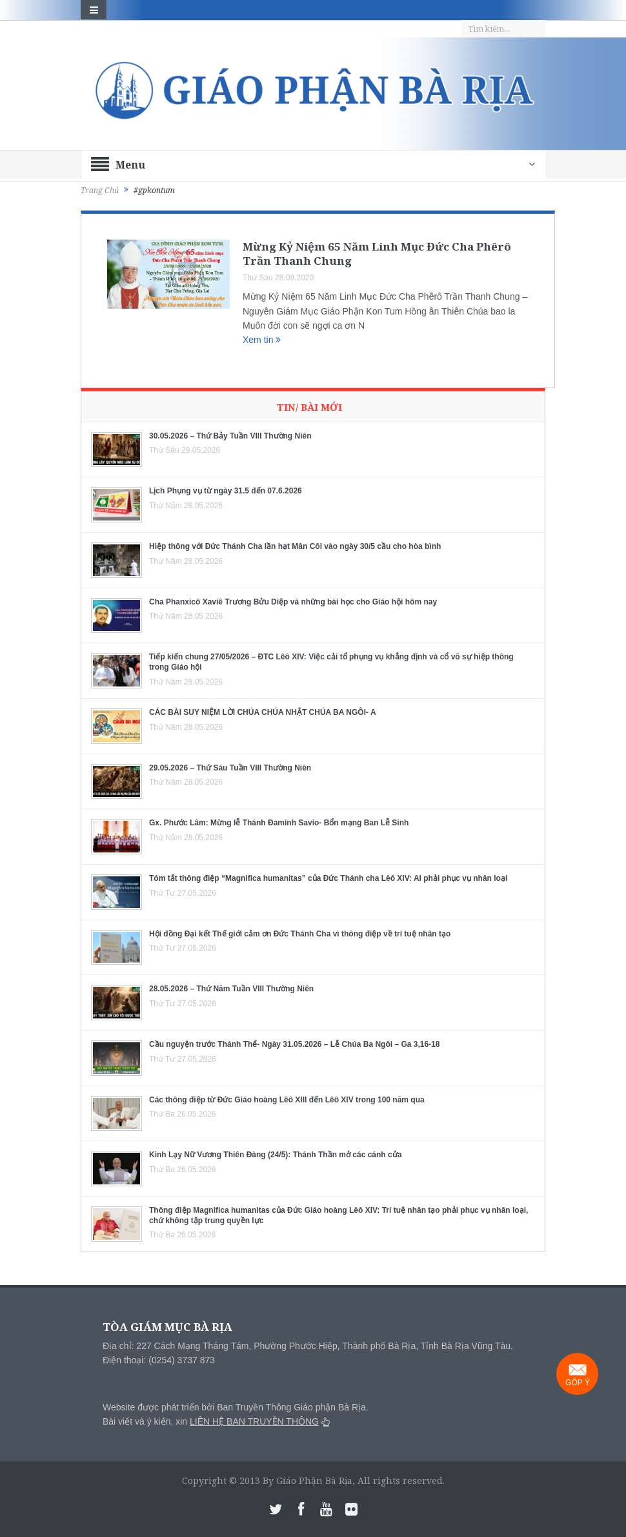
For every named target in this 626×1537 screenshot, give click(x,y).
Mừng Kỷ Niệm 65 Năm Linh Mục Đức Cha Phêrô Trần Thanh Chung (377, 253)
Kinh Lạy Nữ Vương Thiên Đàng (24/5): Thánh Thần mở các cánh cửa (275, 1154)
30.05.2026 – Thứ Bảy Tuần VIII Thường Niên (230, 435)
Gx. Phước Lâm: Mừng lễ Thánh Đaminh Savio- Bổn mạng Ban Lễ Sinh (279, 822)
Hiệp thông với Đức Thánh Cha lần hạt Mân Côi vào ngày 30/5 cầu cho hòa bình (295, 546)
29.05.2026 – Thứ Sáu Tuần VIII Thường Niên (230, 767)
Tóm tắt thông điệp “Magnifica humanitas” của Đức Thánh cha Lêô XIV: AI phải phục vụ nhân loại (328, 878)
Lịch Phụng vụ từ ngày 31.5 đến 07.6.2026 (225, 490)
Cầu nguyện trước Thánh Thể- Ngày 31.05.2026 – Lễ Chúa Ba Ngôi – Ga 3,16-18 (294, 1044)
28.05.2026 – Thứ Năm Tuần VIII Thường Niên (231, 988)
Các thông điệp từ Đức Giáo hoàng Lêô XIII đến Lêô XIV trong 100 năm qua (287, 1099)
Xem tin (262, 340)
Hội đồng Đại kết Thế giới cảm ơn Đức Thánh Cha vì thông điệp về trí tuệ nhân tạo (299, 933)
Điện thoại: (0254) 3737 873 (159, 1360)
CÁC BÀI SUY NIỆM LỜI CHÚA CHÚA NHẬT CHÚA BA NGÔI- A (262, 712)
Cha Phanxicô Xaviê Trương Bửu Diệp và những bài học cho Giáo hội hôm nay (293, 601)
